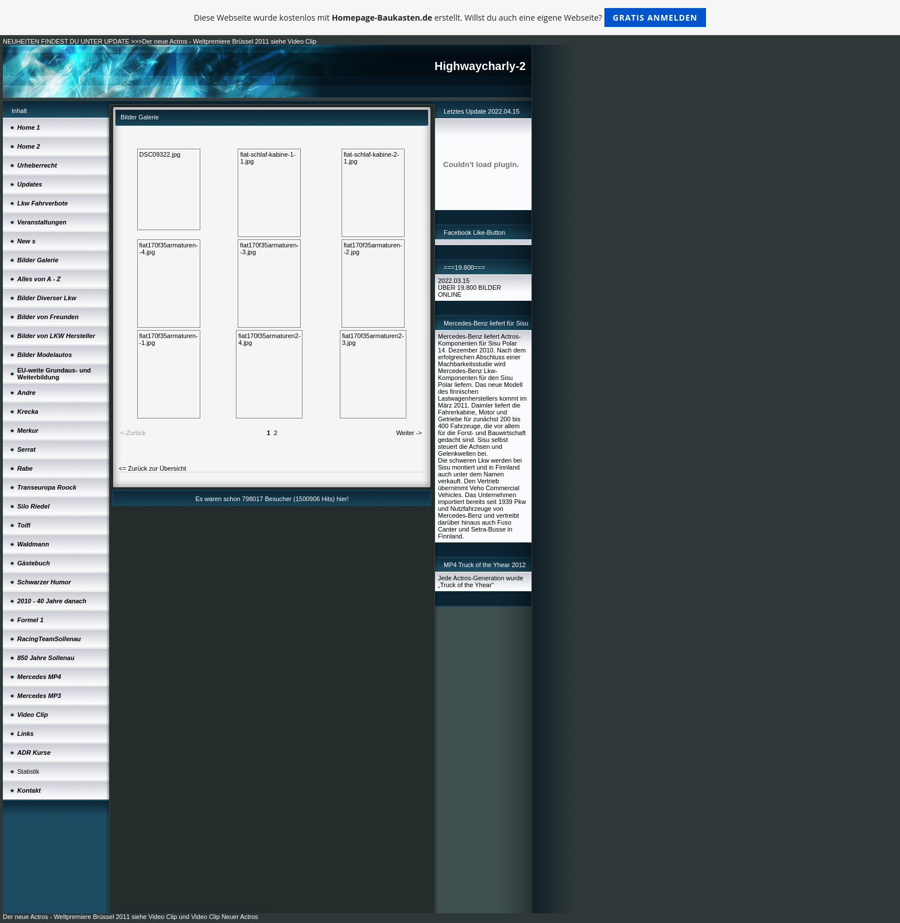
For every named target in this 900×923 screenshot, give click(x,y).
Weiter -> (409, 432)
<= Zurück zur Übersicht (152, 468)
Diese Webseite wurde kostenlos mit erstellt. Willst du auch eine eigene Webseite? (450, 17)
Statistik (28, 771)
